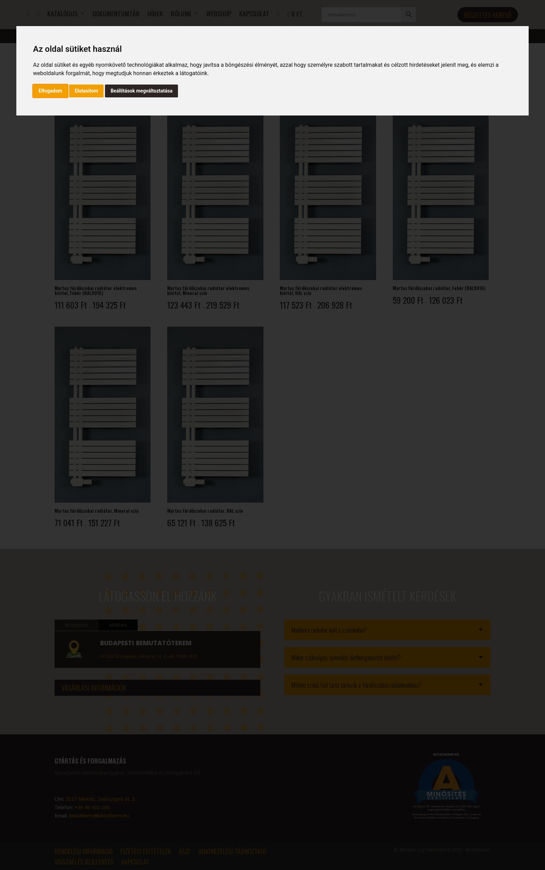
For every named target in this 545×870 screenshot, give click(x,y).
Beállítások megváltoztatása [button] (141, 91)
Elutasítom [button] (86, 91)
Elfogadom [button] (50, 91)
